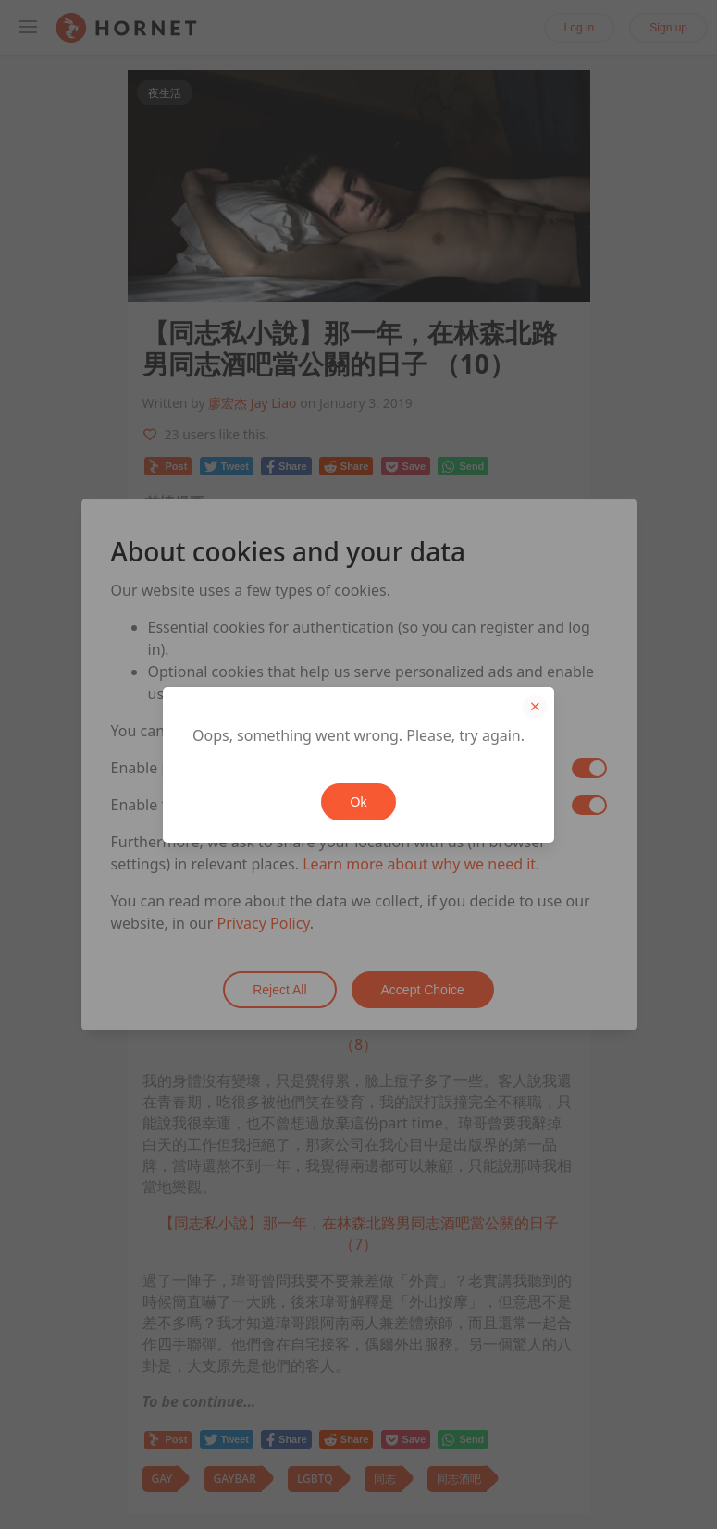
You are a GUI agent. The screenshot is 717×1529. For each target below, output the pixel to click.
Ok (359, 802)
